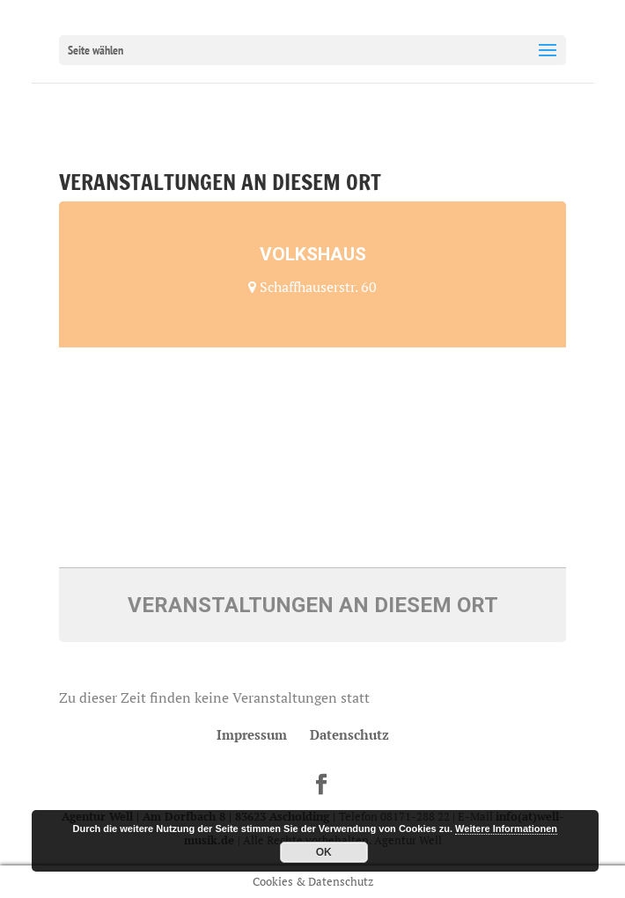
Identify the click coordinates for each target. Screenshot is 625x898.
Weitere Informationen (506, 828)
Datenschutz (349, 734)
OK (324, 852)
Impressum (252, 734)
